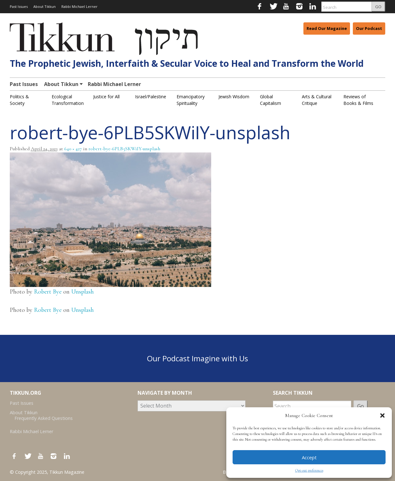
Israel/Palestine (150, 97)
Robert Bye (48, 291)
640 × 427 (73, 149)
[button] (382, 415)
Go (360, 406)
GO (378, 6)
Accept (309, 457)
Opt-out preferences (309, 470)
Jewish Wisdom (233, 97)
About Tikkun (44, 6)
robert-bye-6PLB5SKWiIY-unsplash (124, 149)
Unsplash (82, 291)
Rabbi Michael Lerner (79, 6)
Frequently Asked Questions (43, 418)
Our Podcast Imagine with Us (197, 358)
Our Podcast (369, 28)
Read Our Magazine (327, 28)
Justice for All (106, 97)
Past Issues (19, 6)
